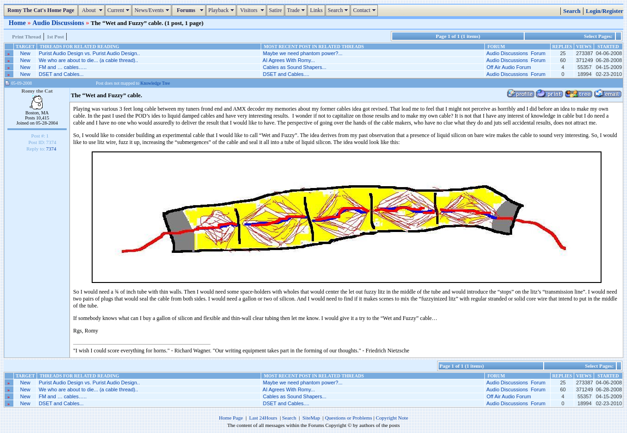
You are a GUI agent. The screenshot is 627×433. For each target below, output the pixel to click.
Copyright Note (392, 417)
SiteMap (311, 417)
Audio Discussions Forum (515, 53)
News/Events (152, 10)
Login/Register (604, 11)
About (92, 10)
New (25, 53)
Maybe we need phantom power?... (303, 53)
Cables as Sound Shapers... (294, 67)
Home (18, 22)
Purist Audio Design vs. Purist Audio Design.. (89, 53)
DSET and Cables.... (286, 74)
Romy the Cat (37, 91)
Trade (297, 10)
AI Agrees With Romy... (289, 60)
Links (316, 10)
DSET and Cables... (61, 74)
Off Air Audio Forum (509, 67)
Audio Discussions (59, 22)
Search (339, 10)
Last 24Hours (263, 417)
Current (119, 10)
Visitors (252, 10)
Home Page (231, 417)
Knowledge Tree (155, 83)
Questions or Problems (348, 417)
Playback (222, 10)
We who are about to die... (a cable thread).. (88, 60)
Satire (275, 10)
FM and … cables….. (63, 67)
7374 (51, 148)
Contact (365, 10)
